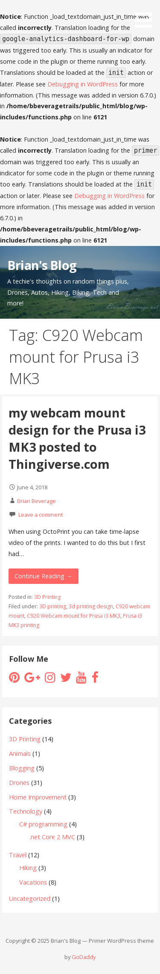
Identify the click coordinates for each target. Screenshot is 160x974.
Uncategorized (29, 898)
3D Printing (47, 597)
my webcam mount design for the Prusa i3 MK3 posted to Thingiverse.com (77, 438)
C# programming (43, 824)
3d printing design (91, 606)
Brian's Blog (41, 265)
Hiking (28, 868)
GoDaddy (84, 957)
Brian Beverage (36, 501)
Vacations (33, 882)
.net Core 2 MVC (52, 837)
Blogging (22, 768)
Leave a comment (40, 514)
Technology (25, 811)
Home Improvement (38, 797)
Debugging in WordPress (82, 84)
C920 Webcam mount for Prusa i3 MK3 (73, 615)
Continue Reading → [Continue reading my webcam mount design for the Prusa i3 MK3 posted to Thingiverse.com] (43, 576)
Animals (20, 753)
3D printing (52, 606)
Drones (19, 783)
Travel (17, 855)
